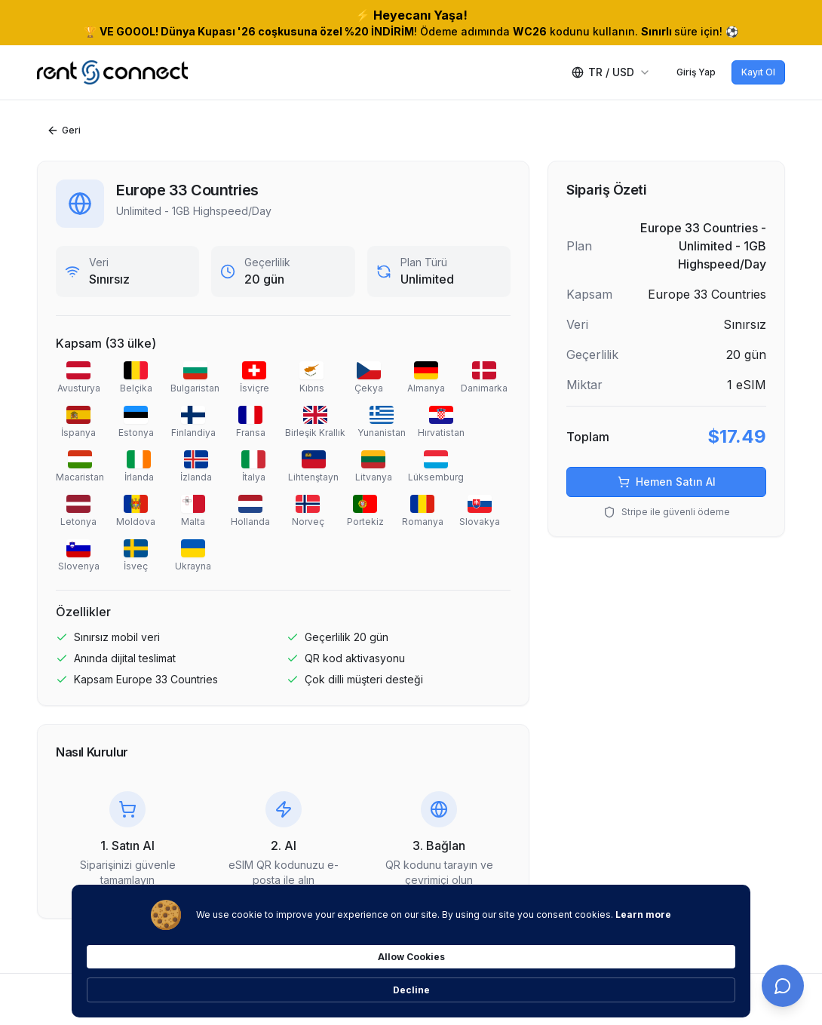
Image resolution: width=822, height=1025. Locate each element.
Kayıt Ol (758, 72)
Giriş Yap (696, 72)
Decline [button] (700, 981)
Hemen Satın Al (667, 481)
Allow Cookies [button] (602, 980)
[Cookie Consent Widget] (411, 981)
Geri (64, 130)
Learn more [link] (201, 987)
